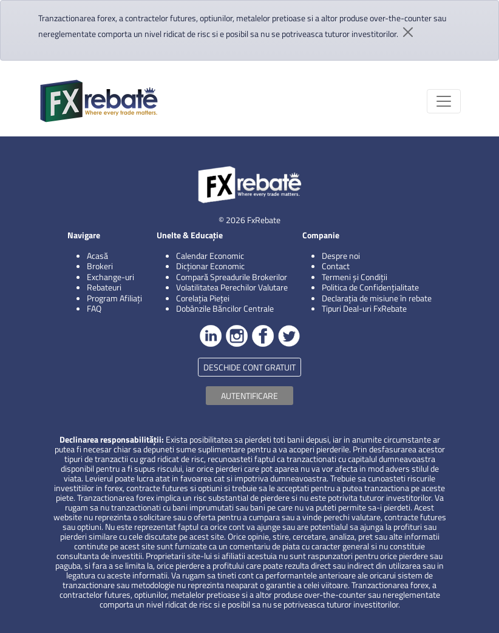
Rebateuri (104, 287)
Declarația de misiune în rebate (377, 298)
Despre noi (341, 255)
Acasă (97, 255)
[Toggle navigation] (444, 101)
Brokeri (100, 266)
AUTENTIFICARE (249, 395)
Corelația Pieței (202, 298)
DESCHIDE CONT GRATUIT (249, 367)
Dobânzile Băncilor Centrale (225, 308)
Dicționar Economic (210, 266)
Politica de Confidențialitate (370, 287)
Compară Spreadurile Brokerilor (231, 276)
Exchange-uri (110, 276)
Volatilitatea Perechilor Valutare (232, 287)
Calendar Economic (210, 255)
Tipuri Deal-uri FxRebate (364, 308)
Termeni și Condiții (354, 276)
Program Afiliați (114, 298)
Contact (336, 266)
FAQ (94, 308)
